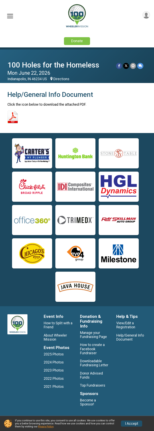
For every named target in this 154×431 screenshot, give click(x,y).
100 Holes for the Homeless (53, 65)
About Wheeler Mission (55, 337)
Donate (77, 41)
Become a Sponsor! (88, 402)
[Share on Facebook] (119, 66)
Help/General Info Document (130, 337)
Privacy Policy (45, 426)
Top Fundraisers (92, 385)
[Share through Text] (140, 66)
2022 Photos (54, 379)
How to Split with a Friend (58, 325)
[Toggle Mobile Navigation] (10, 16)
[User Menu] (146, 15)
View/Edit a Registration (125, 325)
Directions (61, 79)
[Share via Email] (133, 66)
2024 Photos (54, 362)
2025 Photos (54, 354)
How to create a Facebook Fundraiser (92, 349)
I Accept (131, 424)
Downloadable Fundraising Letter (94, 363)
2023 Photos (54, 370)
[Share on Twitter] (126, 66)
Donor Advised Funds (91, 375)
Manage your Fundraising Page (93, 335)
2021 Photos (54, 387)
